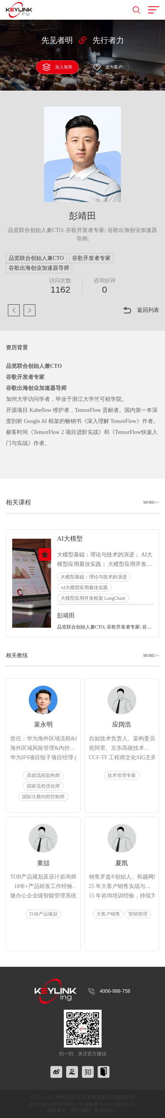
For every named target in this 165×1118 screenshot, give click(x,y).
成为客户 (107, 67)
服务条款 (56, 1110)
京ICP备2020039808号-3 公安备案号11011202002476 (82, 1104)
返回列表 (148, 310)
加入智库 (57, 66)
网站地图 (80, 1110)
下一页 (29, 310)
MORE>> (151, 502)
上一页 (14, 310)
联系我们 (104, 1110)
